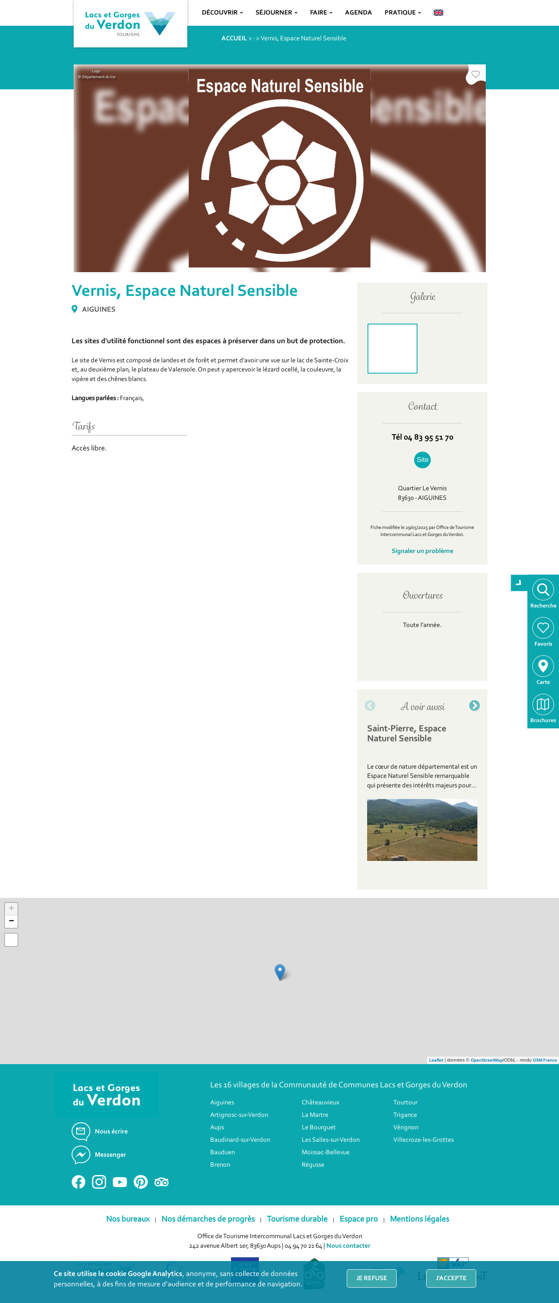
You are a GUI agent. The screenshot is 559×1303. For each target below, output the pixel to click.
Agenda (358, 13)
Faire (321, 13)
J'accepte (451, 1278)
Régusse (313, 1165)
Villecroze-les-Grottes (423, 1140)
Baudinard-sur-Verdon (240, 1140)
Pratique (403, 13)
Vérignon (405, 1127)
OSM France (545, 1060)
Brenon (220, 1165)
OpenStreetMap (487, 1060)
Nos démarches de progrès (208, 1219)
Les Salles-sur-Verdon (331, 1140)
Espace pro (359, 1219)
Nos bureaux (127, 1219)
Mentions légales (419, 1219)
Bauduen (222, 1152)
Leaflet (436, 1060)
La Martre (315, 1115)
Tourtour (405, 1102)
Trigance (405, 1115)
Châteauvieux (320, 1102)
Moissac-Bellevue (326, 1152)
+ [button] (11, 909)
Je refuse (371, 1278)
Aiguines (222, 1102)
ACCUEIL (234, 38)
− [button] (11, 921)
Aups (217, 1127)
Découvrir (222, 13)
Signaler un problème (422, 551)
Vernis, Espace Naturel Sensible (303, 38)
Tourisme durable (297, 1219)
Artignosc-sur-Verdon (239, 1115)
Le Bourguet (319, 1127)
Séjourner (277, 13)
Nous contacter (348, 1246)
